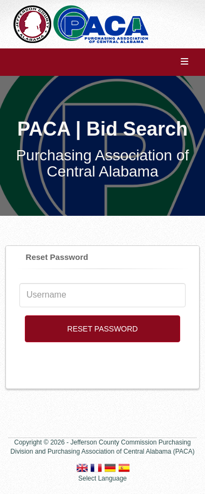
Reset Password (57, 257)
